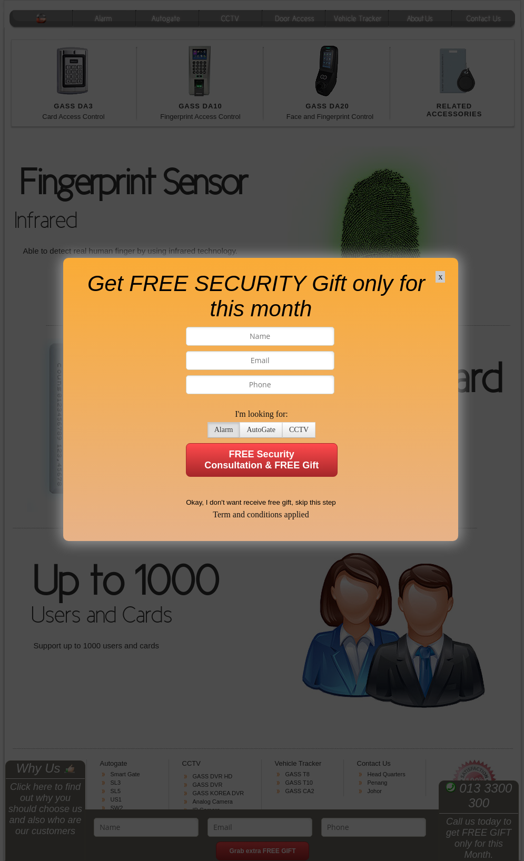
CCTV (291, 395)
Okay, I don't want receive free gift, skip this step (254, 468)
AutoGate (253, 395)
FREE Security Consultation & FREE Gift (254, 425)
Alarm (215, 395)
